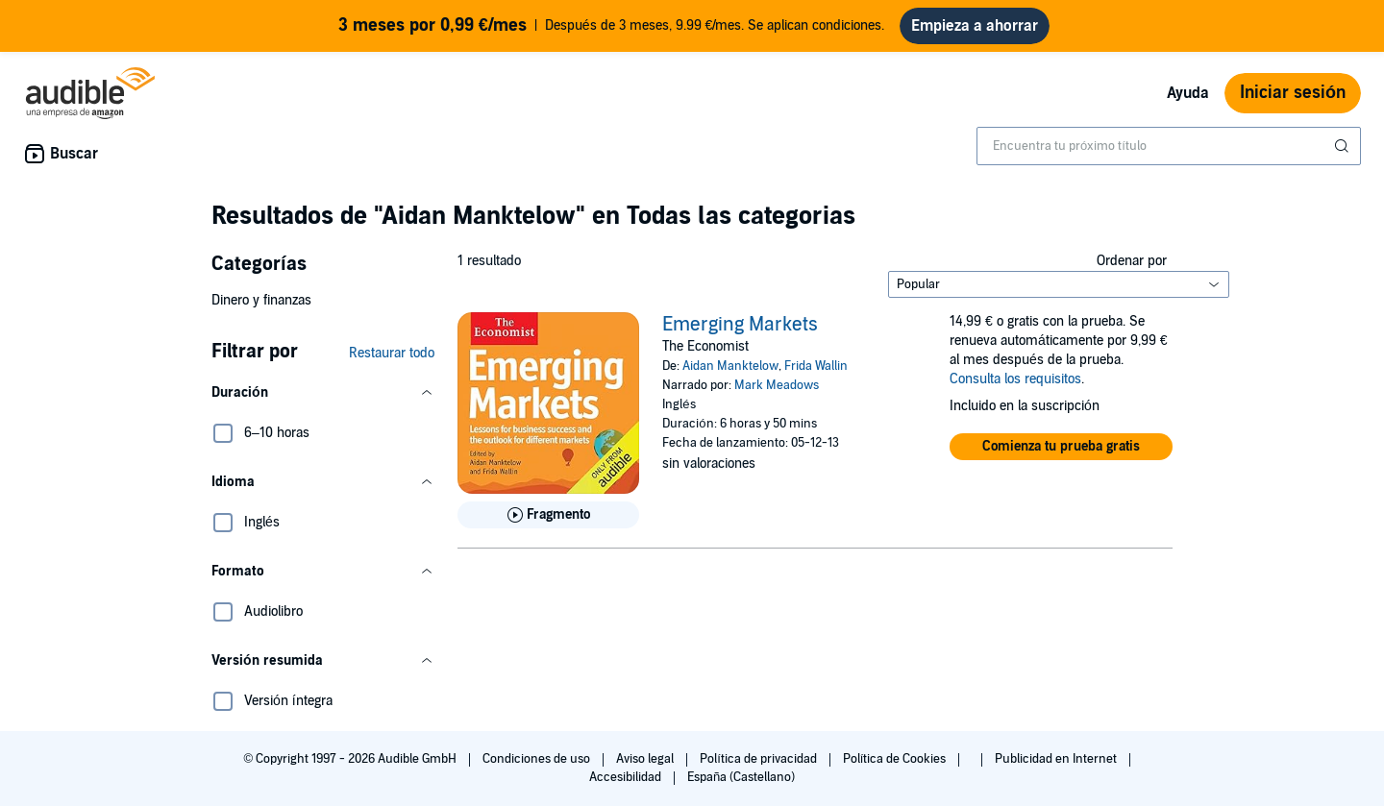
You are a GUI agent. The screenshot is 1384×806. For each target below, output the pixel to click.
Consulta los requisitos (1015, 379)
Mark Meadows (776, 385)
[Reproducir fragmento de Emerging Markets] (548, 514)
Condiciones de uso (537, 759)
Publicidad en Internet (1057, 759)
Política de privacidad (760, 759)
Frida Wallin (816, 366)
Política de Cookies (896, 759)
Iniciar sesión (1293, 93)
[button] (322, 393)
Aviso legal (646, 759)
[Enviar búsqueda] (1343, 146)
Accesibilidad (626, 777)
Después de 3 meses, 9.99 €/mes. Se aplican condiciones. (611, 25)
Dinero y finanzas (261, 300)
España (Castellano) (741, 777)
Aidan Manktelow (730, 366)
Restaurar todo (391, 353)
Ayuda (1188, 93)
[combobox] (1168, 146)
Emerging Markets (740, 324)
